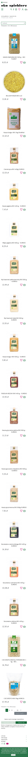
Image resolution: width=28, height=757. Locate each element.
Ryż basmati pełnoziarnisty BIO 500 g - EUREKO (14, 280)
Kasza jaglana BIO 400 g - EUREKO (14, 206)
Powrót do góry (20, 713)
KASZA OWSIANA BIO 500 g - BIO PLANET (14, 58)
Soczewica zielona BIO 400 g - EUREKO (14, 622)
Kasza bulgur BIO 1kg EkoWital (14, 132)
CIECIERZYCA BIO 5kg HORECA (14, 698)
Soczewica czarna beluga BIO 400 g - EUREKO (14, 545)
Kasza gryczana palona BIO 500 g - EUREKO (14, 431)
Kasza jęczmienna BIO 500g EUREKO (14, 507)
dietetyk (5, 2)
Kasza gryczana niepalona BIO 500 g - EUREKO (14, 470)
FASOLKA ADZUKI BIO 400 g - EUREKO (14, 393)
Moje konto (4, 739)
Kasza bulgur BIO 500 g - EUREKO (14, 357)
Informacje (4, 738)
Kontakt (3, 741)
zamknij (13, 755)
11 (17, 710)
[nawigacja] (3, 9)
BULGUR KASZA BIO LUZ (14, 96)
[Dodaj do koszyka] (24, 62)
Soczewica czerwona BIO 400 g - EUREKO (14, 584)
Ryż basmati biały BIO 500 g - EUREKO (14, 319)
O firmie (3, 736)
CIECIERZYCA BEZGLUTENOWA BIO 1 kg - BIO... (14, 661)
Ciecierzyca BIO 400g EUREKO (14, 169)
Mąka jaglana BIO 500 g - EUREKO (14, 243)
